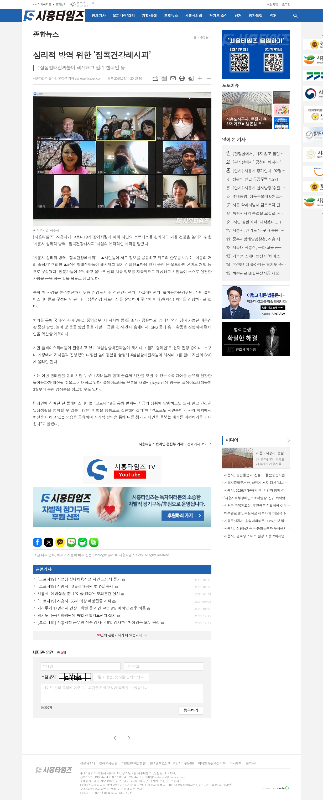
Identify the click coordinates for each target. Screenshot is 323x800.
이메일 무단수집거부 (212, 763)
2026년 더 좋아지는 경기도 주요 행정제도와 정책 (259, 264)
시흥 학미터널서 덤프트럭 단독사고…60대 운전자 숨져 (259, 204)
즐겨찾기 (60, 4)
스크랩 (191, 78)
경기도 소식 (218, 15)
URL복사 (155, 78)
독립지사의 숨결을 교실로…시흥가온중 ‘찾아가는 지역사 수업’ (259, 213)
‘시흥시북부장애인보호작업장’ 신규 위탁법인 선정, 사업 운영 (257, 497)
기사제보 (236, 763)
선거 (238, 15)
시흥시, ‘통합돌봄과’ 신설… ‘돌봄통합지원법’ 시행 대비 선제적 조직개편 (257, 474)
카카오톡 (60, 542)
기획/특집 (149, 15)
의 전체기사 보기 (173, 443)
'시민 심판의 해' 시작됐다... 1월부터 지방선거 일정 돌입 (259, 222)
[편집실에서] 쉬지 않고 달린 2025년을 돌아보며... (259, 153)
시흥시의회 (193, 15)
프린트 (182, 78)
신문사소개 (87, 763)
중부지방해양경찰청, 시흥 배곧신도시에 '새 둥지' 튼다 (259, 239)
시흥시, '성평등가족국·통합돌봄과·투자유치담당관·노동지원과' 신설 (257, 528)
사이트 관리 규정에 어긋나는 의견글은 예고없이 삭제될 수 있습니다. (96, 687)
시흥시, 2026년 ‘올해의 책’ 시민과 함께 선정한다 (257, 490)
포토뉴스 (171, 15)
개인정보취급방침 (133, 763)
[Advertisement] (255, 395)
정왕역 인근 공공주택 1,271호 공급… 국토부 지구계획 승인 (259, 179)
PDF (272, 15)
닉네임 (48, 666)
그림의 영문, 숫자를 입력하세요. (119, 677)
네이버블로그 (71, 542)
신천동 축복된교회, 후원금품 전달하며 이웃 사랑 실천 (257, 505)
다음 (129, 738)
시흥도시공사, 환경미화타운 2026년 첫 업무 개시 (257, 520)
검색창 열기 (295, 15)
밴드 (93, 542)
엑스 (48, 542)
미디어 (232, 440)
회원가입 (272, 4)
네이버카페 (82, 542)
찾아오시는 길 (108, 763)
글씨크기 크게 (199, 78)
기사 (233, 139)
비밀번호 (132, 666)
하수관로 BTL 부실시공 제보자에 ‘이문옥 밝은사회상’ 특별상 (259, 273)
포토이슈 (230, 85)
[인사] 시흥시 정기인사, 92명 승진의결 (259, 170)
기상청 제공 (82, 6)
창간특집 (256, 15)
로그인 (286, 4)
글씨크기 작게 (208, 78)
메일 (173, 78)
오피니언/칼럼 (124, 15)
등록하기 (191, 710)
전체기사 (99, 15)
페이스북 (37, 542)
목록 (164, 78)
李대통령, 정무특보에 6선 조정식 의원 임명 (259, 196)
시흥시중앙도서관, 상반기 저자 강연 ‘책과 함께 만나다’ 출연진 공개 (257, 482)
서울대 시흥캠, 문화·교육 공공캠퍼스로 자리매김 (259, 247)
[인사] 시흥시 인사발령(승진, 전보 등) (259, 187)
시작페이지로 (43, 4)
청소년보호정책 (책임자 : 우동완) (172, 763)
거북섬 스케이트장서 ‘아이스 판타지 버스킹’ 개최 (259, 256)
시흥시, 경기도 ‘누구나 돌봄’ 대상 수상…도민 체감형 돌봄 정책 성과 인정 (259, 230)
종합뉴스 (205, 37)
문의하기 (252, 763)
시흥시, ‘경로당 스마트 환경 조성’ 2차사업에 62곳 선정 (257, 535)
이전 (115, 738)
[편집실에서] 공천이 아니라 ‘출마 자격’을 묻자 (259, 162)
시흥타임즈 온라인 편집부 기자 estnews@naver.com (67, 78)
